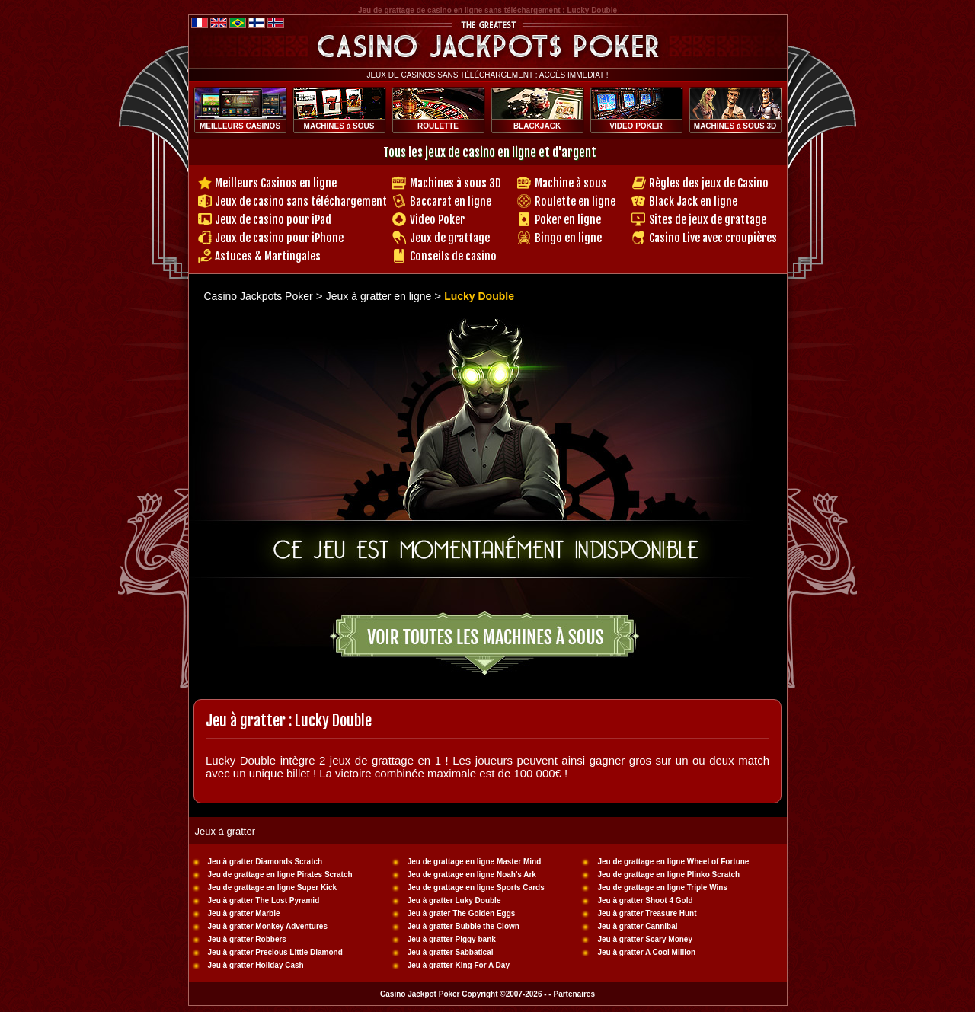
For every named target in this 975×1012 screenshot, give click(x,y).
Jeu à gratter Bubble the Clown (463, 926)
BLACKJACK (537, 126)
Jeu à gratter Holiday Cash (256, 965)
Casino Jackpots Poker (258, 296)
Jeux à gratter (225, 831)
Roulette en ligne (575, 201)
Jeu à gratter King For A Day (459, 965)
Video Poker (437, 219)
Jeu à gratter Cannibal (638, 926)
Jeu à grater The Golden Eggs (462, 913)
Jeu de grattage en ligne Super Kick (272, 887)
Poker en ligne (568, 219)
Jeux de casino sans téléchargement (301, 201)
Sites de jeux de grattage (707, 219)
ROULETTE (438, 126)
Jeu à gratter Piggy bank (452, 939)
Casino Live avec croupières (713, 238)
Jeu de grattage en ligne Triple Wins (663, 887)
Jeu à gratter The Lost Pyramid (264, 900)
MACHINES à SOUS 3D (735, 126)
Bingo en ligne (568, 238)
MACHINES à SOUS (339, 126)
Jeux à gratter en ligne (380, 296)
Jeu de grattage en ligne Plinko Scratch (669, 874)
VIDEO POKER (635, 126)
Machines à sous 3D (455, 183)
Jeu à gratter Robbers (247, 939)
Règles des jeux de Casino (709, 183)
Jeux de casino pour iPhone (279, 238)
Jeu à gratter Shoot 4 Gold (645, 900)
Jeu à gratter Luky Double (454, 900)
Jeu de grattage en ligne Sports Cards (476, 887)
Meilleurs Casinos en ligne (276, 183)
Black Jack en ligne (693, 201)
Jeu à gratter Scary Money (645, 939)
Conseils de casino (453, 256)
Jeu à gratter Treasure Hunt (647, 913)
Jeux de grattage (450, 238)
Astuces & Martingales (268, 256)
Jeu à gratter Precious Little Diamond (275, 952)
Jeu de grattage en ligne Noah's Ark (472, 874)
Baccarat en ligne (450, 201)
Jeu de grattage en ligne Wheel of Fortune (674, 861)
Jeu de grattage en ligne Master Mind (475, 861)
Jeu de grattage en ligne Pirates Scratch (280, 874)
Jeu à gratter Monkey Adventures (268, 926)
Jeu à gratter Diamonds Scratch (265, 861)
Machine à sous (570, 183)
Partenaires (573, 994)
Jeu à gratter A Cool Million (647, 952)
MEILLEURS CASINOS (240, 126)
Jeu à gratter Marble (244, 913)
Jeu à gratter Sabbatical (451, 952)
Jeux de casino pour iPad (273, 219)
